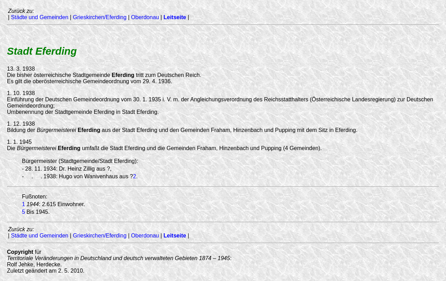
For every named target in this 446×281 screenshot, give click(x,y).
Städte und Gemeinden (40, 17)
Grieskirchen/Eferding (99, 17)
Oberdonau (145, 17)
